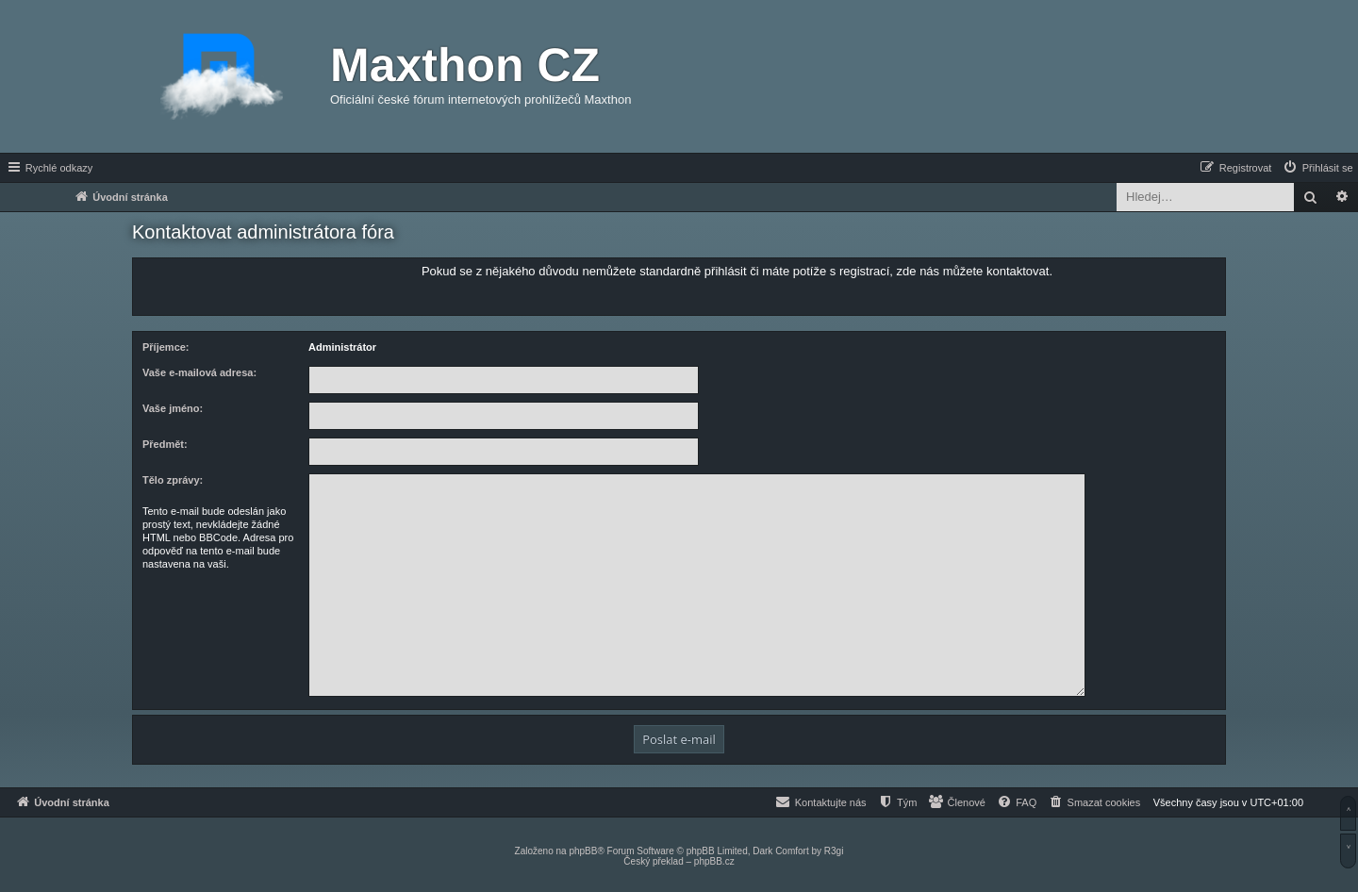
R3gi (834, 851)
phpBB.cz (714, 861)
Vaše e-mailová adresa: (199, 372)
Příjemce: (166, 347)
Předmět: (165, 444)
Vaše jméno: (172, 408)
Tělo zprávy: (172, 480)
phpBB (583, 851)
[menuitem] (1317, 168)
